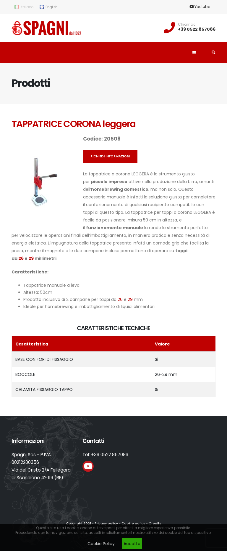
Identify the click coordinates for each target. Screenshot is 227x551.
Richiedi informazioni (110, 156)
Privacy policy (107, 523)
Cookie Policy (101, 544)
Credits (153, 523)
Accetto (132, 544)
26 (21, 258)
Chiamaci (187, 24)
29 (31, 258)
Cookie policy (133, 523)
